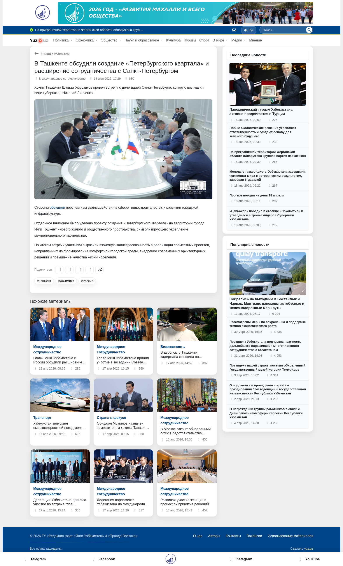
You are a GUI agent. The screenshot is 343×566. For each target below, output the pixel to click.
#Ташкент (44, 281)
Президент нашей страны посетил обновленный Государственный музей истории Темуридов (267, 367)
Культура (173, 40)
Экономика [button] (85, 40)
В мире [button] (219, 40)
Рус (249, 30)
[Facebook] (69, 270)
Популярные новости (250, 245)
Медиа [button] (237, 40)
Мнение (255, 40)
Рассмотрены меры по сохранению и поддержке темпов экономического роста (267, 324)
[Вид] (234, 30)
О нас (197, 536)
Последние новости (248, 55)
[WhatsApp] (89, 270)
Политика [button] (61, 40)
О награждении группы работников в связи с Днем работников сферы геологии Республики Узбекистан (266, 413)
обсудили (57, 207)
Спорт (204, 40)
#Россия (87, 281)
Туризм (190, 40)
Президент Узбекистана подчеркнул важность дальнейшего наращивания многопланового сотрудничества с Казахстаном (265, 345)
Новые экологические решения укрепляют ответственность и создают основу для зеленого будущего (262, 132)
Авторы (214, 536)
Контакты (233, 536)
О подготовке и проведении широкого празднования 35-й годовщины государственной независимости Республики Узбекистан (267, 389)
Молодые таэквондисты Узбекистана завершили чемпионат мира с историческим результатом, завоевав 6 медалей (267, 175)
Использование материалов (290, 536)
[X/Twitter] (79, 270)
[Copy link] (99, 270)
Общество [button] (109, 40)
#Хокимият (66, 281)
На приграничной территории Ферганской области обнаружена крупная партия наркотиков (267, 154)
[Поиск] (309, 30)
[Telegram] (59, 270)
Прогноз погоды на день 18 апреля (256, 195)
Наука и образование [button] (142, 40)
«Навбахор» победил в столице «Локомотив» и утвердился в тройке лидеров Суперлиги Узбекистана (266, 215)
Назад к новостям (52, 53)
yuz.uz (308, 548)
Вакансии (254, 536)
